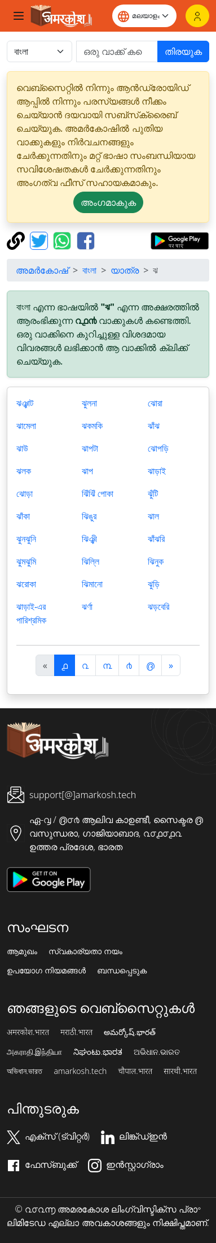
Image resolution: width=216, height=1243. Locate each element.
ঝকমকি (92, 425)
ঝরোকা (26, 584)
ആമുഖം (22, 951)
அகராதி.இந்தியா (34, 1052)
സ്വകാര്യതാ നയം (85, 951)
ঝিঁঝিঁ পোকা (97, 493)
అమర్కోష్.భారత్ (129, 1032)
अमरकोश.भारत (28, 1032)
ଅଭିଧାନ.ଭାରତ (157, 1052)
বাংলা (89, 270)
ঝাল (153, 516)
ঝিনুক (156, 561)
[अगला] (170, 665)
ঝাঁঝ (154, 425)
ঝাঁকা (23, 516)
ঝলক (23, 471)
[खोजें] (117, 51)
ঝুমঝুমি (26, 561)
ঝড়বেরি (158, 606)
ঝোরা (155, 403)
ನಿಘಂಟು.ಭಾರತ (97, 1052)
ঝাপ (87, 471)
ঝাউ (22, 448)
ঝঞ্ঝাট (24, 403)
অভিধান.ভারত (24, 1071)
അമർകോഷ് (42, 270)
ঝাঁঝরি (156, 538)
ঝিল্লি (90, 561)
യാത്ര (125, 270)
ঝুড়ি (154, 584)
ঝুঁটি (153, 493)
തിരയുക (183, 51)
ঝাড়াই (157, 471)
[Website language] (144, 16)
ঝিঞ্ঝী (89, 538)
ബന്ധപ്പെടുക (122, 970)
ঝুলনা (89, 403)
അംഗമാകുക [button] (108, 202)
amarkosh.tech (80, 1071)
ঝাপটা (90, 448)
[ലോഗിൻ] (197, 16)
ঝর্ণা (87, 606)
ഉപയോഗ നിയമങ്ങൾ (46, 970)
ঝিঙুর (89, 516)
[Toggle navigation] (18, 16)
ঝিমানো (92, 584)
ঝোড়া (24, 493)
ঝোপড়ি (158, 448)
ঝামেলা (26, 425)
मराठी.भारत (76, 1032)
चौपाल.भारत (135, 1071)
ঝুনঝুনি (26, 538)
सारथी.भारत (180, 1071)
